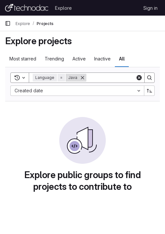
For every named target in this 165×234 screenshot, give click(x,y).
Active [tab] (79, 58)
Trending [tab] (54, 58)
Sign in (150, 8)
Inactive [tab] (102, 58)
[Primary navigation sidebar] (8, 23)
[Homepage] (27, 8)
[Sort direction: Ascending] (149, 90)
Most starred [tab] (22, 58)
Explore (63, 8)
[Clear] (139, 78)
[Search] (149, 77)
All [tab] (122, 58)
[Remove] (82, 78)
